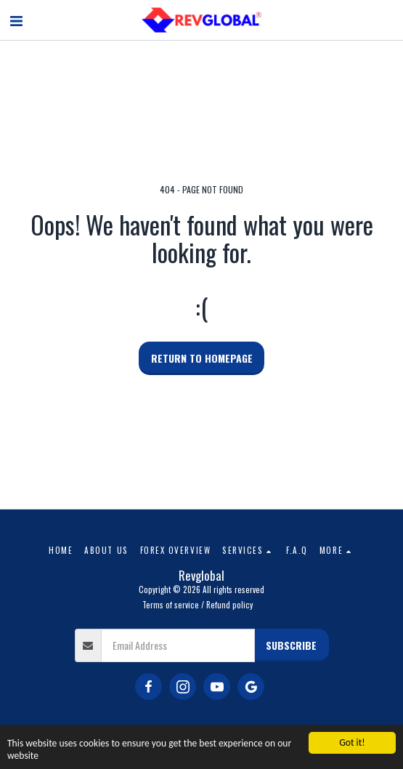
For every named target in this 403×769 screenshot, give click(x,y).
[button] (16, 20)
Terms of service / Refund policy (197, 605)
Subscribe (291, 645)
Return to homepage (202, 358)
